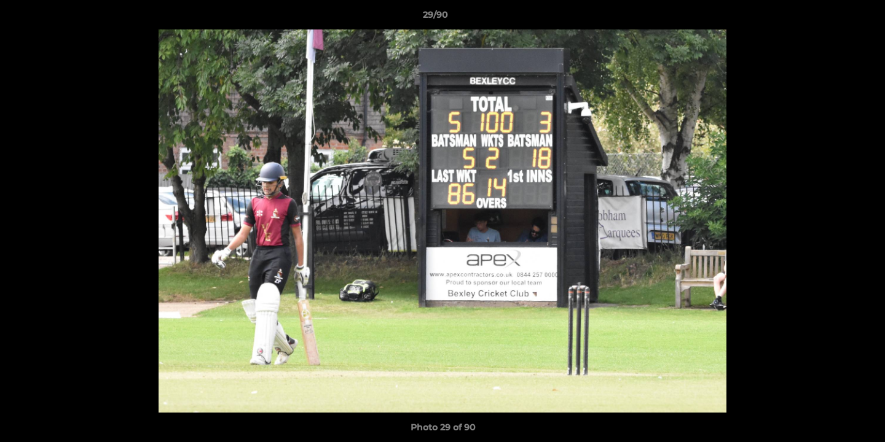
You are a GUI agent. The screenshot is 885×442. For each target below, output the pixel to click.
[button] (833, 17)
